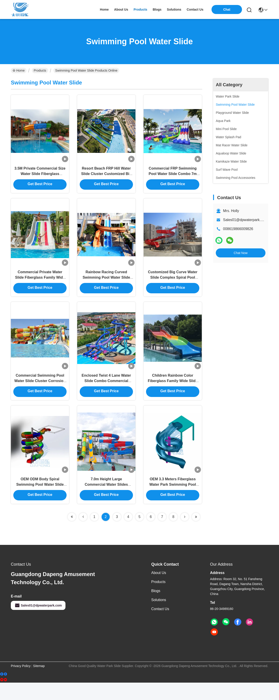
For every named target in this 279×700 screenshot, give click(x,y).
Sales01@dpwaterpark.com (245, 220)
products (140, 9)
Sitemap (39, 683)
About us (158, 590)
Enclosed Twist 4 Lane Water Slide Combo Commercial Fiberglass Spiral (106, 393)
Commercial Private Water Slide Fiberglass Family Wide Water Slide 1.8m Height (40, 285)
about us (121, 9)
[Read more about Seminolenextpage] (72, 534)
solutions (174, 9)
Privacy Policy (20, 683)
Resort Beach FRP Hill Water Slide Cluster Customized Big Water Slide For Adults (106, 177)
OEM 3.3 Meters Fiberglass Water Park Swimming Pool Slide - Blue (172, 501)
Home (104, 9)
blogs (157, 9)
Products (40, 70)
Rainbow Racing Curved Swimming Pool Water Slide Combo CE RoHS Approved (106, 285)
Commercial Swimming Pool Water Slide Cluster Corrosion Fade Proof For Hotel (39, 393)
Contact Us (160, 626)
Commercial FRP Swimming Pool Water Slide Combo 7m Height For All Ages (173, 177)
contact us (195, 9)
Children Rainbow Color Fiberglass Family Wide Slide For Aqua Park (173, 393)
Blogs (155, 608)
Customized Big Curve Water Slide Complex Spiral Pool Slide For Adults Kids (172, 285)
